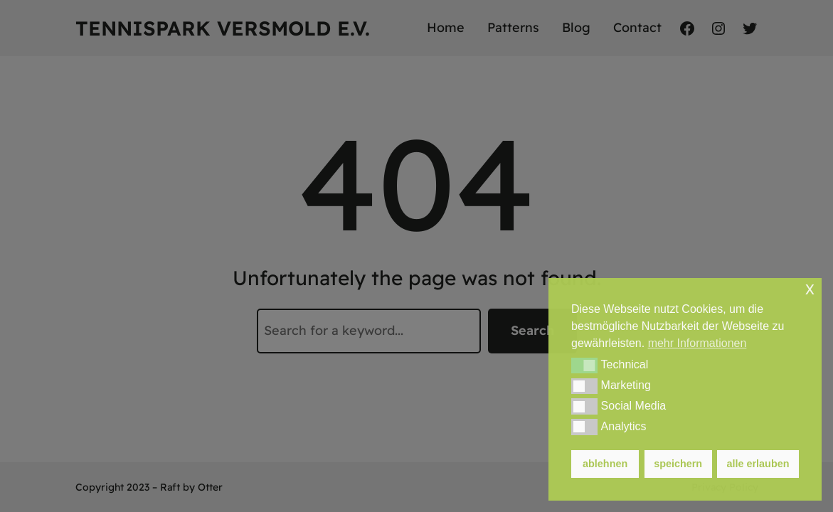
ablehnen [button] (605, 463)
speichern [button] (678, 463)
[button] (584, 365)
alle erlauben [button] (758, 463)
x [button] (810, 288)
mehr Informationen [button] (697, 343)
